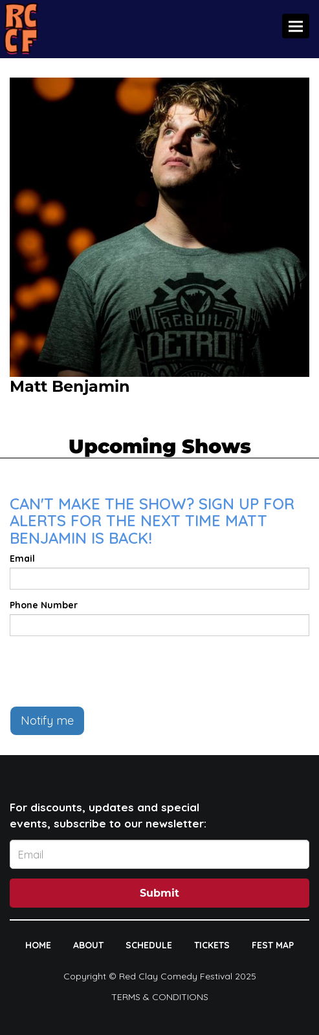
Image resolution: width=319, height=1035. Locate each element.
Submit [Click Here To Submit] (159, 893)
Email (22, 558)
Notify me (47, 720)
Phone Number (44, 605)
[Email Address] (159, 854)
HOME (38, 945)
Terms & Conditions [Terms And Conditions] (159, 997)
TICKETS (212, 945)
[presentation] (108, 671)
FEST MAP (273, 945)
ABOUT (88, 945)
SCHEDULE (149, 945)
